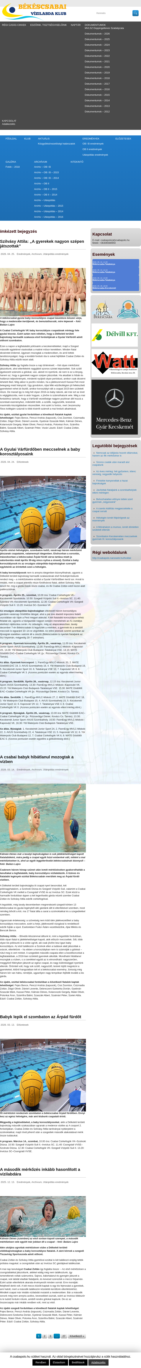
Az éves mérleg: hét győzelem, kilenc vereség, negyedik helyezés (114, 473)
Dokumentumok (95, 25)
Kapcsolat (9, 120)
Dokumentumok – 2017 (97, 83)
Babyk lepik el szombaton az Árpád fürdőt (40, 1017)
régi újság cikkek (14, 25)
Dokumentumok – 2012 (97, 111)
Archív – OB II (41, 183)
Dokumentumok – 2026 (97, 33)
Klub (27, 138)
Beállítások (78, 1362)
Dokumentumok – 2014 (97, 100)
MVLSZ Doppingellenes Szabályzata (104, 28)
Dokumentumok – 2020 (97, 67)
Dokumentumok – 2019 (97, 72)
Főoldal (11, 138)
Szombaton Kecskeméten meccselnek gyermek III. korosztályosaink (114, 537)
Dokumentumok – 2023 (97, 50)
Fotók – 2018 (13, 166)
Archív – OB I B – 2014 (46, 178)
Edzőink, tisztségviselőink (48, 25)
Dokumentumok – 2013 (97, 106)
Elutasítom (59, 1362)
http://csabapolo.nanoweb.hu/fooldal (111, 558)
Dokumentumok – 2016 (97, 89)
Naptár (76, 25)
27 (64, 1336)
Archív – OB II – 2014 (45, 194)
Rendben (40, 1362)
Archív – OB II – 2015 (45, 189)
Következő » (77, 1336)
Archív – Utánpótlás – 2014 (48, 211)
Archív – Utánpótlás (44, 200)
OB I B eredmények (93, 143)
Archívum (40, 161)
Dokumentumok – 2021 (97, 61)
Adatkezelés (8, 124)
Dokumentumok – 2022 (97, 56)
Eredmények (91, 138)
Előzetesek (123, 138)
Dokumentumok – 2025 (97, 39)
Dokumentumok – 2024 (97, 44)
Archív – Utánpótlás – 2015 (48, 205)
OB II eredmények (92, 149)
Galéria (11, 161)
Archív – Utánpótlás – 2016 (48, 217)
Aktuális (44, 138)
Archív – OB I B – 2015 (46, 172)
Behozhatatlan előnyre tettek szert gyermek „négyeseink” (112, 500)
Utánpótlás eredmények (95, 154)
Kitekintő (77, 161)
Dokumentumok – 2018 (97, 78)
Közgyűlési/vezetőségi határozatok (56, 143)
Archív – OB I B (42, 166)
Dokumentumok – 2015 (97, 94)
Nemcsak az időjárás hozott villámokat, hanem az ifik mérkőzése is (115, 454)
